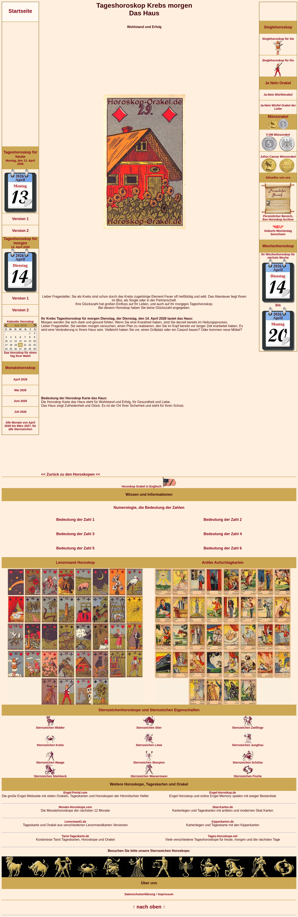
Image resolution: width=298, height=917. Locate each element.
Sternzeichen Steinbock (50, 775)
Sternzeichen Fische (248, 775)
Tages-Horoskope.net (222, 836)
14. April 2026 (20, 243)
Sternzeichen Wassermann (149, 775)
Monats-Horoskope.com (75, 807)
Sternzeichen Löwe (149, 744)
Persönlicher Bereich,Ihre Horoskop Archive (278, 216)
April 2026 (20, 379)
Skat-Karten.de (222, 807)
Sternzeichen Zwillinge (247, 726)
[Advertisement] (20, 84)
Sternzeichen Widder (50, 726)
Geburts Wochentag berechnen (278, 230)
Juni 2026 (20, 401)
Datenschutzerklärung (140, 894)
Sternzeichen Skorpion (149, 761)
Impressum (165, 894)
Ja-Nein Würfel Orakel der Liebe (278, 107)
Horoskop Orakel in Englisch (149, 486)
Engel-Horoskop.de (222, 792)
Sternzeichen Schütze (248, 761)
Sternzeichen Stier (149, 726)
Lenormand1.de (75, 821)
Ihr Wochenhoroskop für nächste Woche (278, 302)
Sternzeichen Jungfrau (247, 744)
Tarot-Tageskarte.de (75, 836)
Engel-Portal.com (75, 792)
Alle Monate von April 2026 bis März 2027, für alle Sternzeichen (20, 426)
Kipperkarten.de (223, 821)
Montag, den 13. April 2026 (20, 158)
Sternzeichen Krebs (50, 744)
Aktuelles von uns (278, 177)
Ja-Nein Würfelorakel (278, 94)
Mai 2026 (20, 390)
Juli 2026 (20, 411)
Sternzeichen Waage (50, 761)
